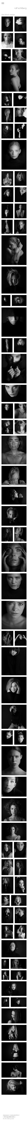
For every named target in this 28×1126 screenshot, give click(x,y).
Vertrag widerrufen (9, 1117)
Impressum (6, 1115)
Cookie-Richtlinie (14, 1115)
